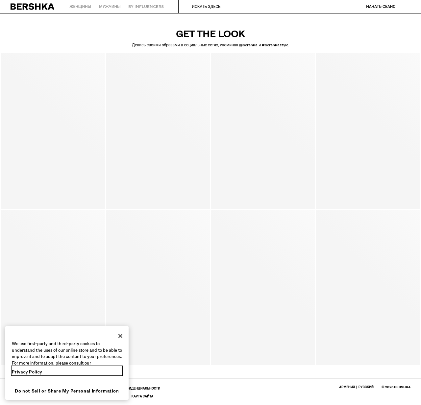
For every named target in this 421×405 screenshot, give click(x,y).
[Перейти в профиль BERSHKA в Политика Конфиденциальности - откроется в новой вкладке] (130, 388)
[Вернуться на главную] (33, 6)
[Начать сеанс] (374, 6)
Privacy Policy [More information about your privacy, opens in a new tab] (27, 372)
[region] (67, 363)
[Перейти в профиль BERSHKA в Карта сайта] (143, 396)
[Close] (120, 336)
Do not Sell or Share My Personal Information (67, 391)
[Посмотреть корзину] (405, 6)
